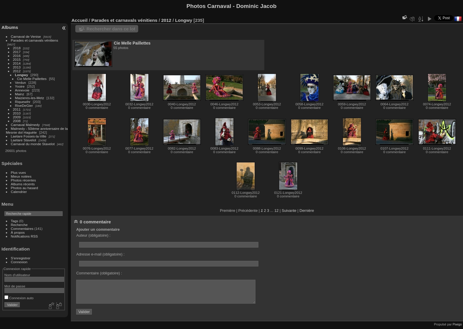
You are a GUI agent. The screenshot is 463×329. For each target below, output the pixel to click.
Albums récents (23, 184)
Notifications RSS (24, 236)
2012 (17, 71)
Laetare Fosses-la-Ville (28, 136)
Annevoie (22, 90)
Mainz (19, 94)
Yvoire (20, 86)
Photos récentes (23, 180)
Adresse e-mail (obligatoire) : (100, 254)
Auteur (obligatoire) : (93, 235)
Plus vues (18, 172)
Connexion (19, 262)
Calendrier (19, 192)
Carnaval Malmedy (25, 125)
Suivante (289, 210)
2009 (17, 117)
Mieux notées (21, 176)
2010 (17, 113)
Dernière (306, 210)
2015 (17, 59)
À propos (18, 232)
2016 (17, 56)
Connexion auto (19, 298)
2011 (17, 109)
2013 (17, 67)
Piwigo (457, 324)
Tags (14, 221)
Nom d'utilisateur (17, 275)
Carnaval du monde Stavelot (33, 144)
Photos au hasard (24, 188)
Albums (9, 27)
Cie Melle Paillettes (32, 79)
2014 (17, 63)
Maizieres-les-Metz (29, 98)
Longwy (21, 75)
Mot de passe (14, 286)
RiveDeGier (24, 105)
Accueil (79, 20)
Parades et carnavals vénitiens (34, 40)
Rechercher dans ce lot (111, 28)
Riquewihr (22, 102)
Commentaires (22, 228)
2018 (17, 48)
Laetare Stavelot (23, 140)
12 (276, 210)
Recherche (19, 225)
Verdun (20, 82)
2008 (17, 121)
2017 (17, 52)
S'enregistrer (20, 258)
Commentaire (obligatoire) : (99, 273)
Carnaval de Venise (26, 36)
